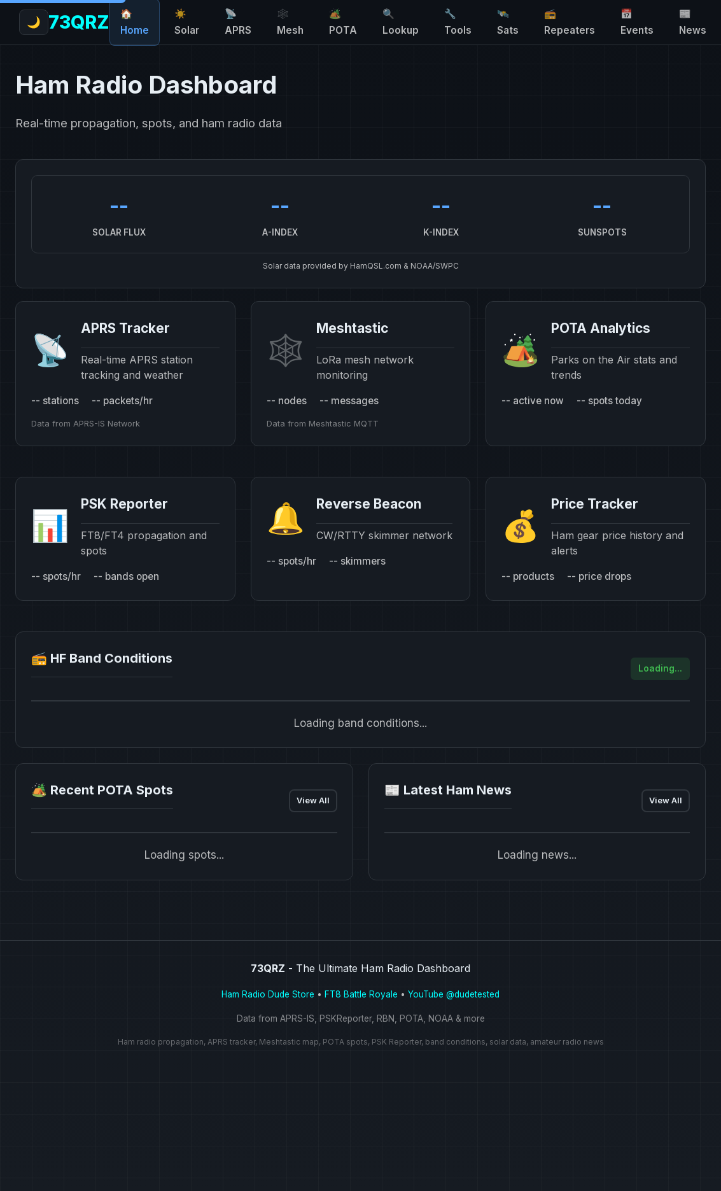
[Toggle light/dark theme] (705, 22)
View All (313, 800)
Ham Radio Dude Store (267, 994)
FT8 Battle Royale (361, 994)
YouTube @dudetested (454, 994)
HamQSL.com (376, 266)
